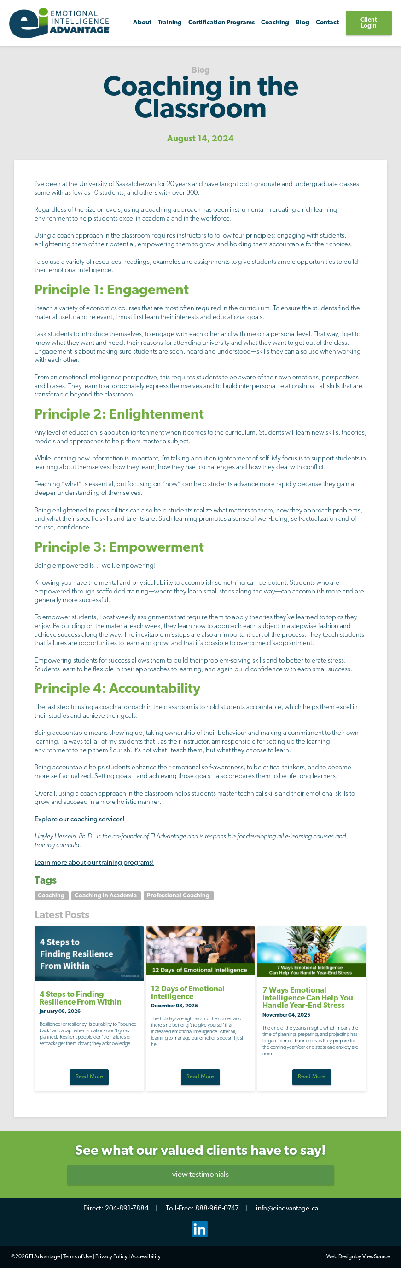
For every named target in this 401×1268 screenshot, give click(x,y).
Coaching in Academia (106, 896)
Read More (89, 1077)
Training (170, 22)
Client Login (368, 23)
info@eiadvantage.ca (287, 1208)
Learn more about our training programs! (94, 863)
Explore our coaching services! (80, 819)
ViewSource (376, 1257)
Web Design (340, 1257)
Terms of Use (77, 1257)
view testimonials (200, 1175)
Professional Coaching (179, 896)
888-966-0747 (217, 1208)
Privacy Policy (111, 1257)
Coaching (52, 896)
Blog (302, 22)
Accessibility (146, 1257)
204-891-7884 (127, 1208)
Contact (327, 22)
